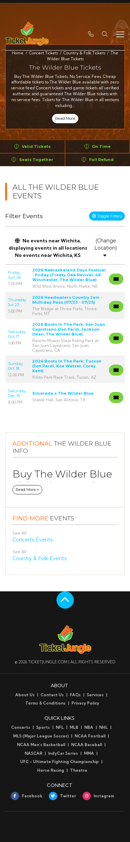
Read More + (27, 489)
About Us (25, 694)
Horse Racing (50, 770)
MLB (74, 727)
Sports (43, 727)
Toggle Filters (107, 216)
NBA (88, 727)
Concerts (20, 727)
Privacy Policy (85, 703)
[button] (105, 33)
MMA (89, 753)
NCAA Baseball (86, 744)
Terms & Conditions (45, 703)
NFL (60, 727)
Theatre (78, 770)
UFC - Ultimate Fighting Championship (59, 761)
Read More (65, 118)
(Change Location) (105, 248)
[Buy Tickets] (116, 279)
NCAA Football (90, 736)
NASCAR (33, 753)
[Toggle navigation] (120, 33)
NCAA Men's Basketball (41, 744)
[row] (65, 278)
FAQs (75, 694)
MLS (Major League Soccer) (41, 736)
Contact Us (52, 694)
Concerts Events (32, 540)
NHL (103, 727)
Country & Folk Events (39, 558)
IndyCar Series (63, 753)
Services (95, 694)
